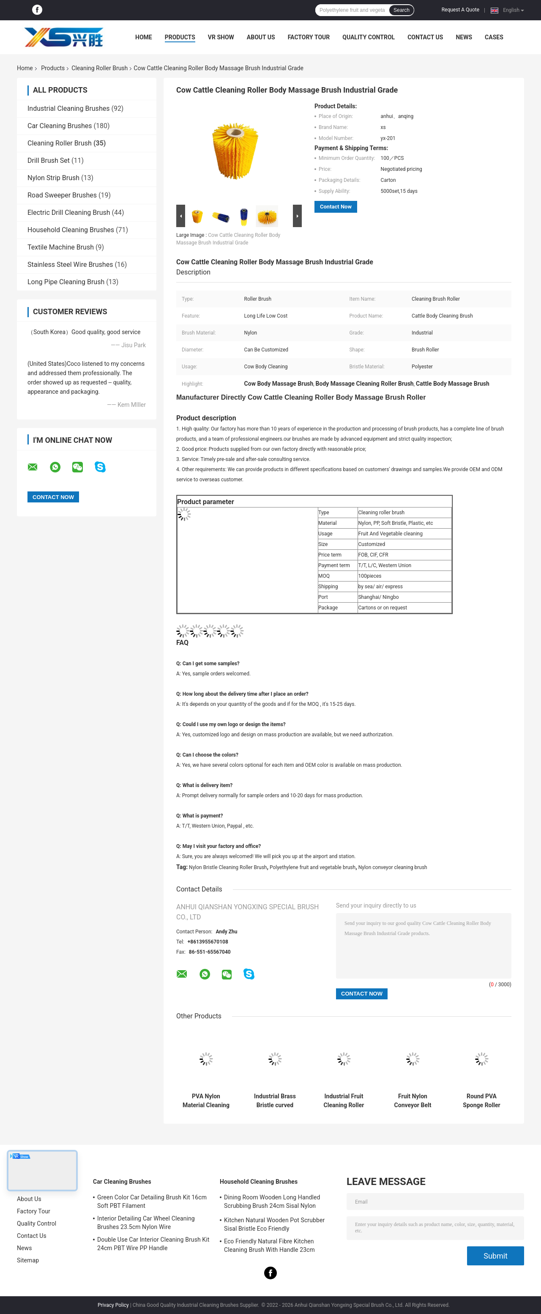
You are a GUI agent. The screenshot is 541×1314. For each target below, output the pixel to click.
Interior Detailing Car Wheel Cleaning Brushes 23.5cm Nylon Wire (146, 1222)
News (464, 37)
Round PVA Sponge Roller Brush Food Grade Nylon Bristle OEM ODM (481, 1101)
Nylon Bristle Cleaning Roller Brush (228, 867)
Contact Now (336, 206)
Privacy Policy (113, 1305)
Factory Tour (309, 37)
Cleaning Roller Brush (99, 68)
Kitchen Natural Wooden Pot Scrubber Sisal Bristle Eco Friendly (274, 1224)
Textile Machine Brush (60, 247)
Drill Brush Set (48, 160)
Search (401, 10)
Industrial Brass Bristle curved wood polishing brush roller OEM (275, 1101)
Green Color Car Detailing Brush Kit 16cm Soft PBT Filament (152, 1201)
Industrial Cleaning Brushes (68, 108)
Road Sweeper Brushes (62, 195)
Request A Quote (460, 10)
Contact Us (425, 37)
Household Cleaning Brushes (70, 230)
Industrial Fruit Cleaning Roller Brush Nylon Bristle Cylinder (343, 1101)
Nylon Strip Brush (53, 178)
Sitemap (28, 1260)
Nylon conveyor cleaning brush (392, 867)
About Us (261, 37)
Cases (494, 37)
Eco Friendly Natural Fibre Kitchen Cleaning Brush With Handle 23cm (269, 1245)
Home (143, 37)
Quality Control (368, 37)
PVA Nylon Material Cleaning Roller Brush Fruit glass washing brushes (206, 1101)
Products (180, 37)
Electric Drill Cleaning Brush (68, 212)
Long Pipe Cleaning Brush (65, 282)
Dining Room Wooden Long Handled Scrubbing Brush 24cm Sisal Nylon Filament (272, 1203)
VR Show (221, 37)
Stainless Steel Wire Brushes (70, 265)
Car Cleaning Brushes (59, 126)
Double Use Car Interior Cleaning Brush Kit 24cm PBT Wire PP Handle (153, 1243)
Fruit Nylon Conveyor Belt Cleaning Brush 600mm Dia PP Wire (413, 1101)
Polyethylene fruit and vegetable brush (312, 867)
